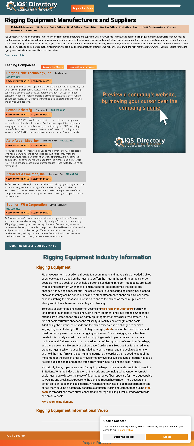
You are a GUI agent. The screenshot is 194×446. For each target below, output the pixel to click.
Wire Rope (41, 27)
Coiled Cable (31, 31)
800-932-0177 (67, 140)
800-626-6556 (58, 110)
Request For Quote (83, 8)
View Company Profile (17, 81)
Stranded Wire (90, 27)
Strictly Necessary (124, 436)
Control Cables (56, 27)
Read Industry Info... (15, 55)
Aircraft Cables (73, 27)
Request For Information (82, 67)
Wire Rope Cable (107, 27)
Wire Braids (124, 27)
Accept (167, 436)
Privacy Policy (125, 430)
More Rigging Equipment (57, 401)
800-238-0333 (13, 209)
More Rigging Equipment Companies (32, 246)
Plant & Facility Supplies (152, 27)
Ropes (136, 27)
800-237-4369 (13, 77)
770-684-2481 (73, 174)
